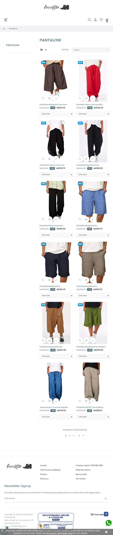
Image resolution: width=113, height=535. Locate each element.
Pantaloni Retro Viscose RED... (90, 105)
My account (81, 474)
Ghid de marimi (83, 470)
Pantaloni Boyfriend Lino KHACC (91, 347)
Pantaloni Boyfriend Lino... (88, 165)
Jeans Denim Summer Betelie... (54, 407)
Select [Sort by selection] (92, 49)
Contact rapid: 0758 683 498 (89, 466)
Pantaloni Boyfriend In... (87, 226)
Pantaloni (12, 45)
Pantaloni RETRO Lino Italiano (89, 407)
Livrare (43, 466)
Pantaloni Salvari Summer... (53, 165)
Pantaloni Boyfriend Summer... (54, 105)
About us (44, 479)
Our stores (80, 479)
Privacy (43, 474)
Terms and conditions (50, 470)
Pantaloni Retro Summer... (52, 226)
